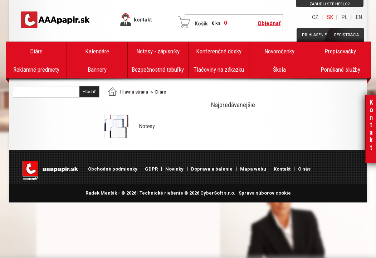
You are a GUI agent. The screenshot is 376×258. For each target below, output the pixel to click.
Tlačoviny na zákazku (219, 69)
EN (359, 17)
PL (344, 17)
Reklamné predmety (36, 69)
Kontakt (282, 169)
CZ (315, 17)
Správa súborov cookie (265, 193)
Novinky (174, 169)
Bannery (97, 69)
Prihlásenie (314, 35)
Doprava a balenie (212, 169)
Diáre (36, 51)
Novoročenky (279, 51)
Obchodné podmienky (112, 169)
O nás (304, 169)
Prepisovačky (340, 51)
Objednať (269, 23)
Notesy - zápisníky (158, 51)
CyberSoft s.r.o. (217, 193)
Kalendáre (97, 51)
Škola (279, 69)
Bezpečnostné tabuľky (158, 69)
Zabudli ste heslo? (329, 4)
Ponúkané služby (340, 69)
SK (330, 17)
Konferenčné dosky (218, 51)
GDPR (151, 169)
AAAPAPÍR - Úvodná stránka (56, 20)
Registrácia (346, 35)
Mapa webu (253, 169)
